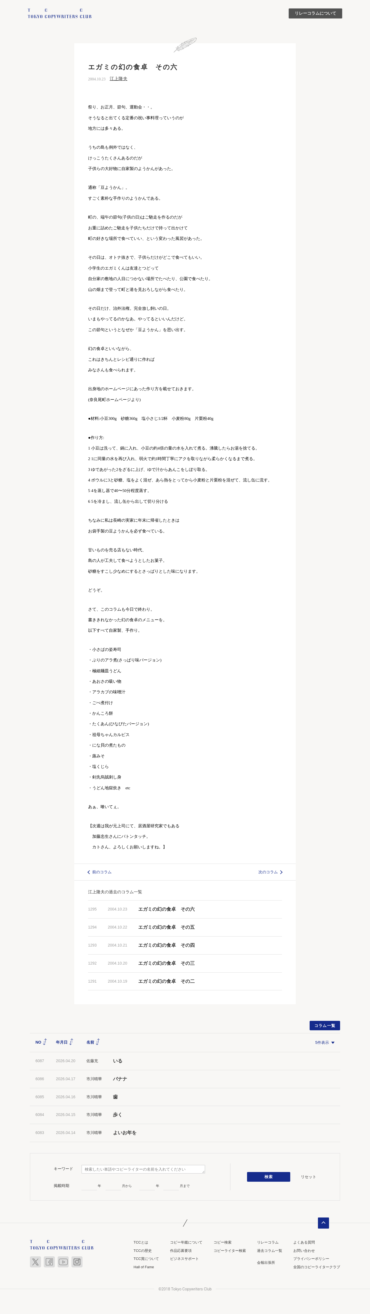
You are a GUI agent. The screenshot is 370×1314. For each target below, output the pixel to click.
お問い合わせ (304, 1251)
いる (117, 1061)
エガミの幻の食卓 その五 (166, 927)
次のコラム (268, 872)
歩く (117, 1114)
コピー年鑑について (186, 1242)
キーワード (63, 1169)
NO (41, 1042)
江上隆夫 (118, 78)
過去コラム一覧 (269, 1251)
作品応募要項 (181, 1251)
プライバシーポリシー (311, 1259)
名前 (93, 1042)
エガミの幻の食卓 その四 (166, 945)
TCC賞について (146, 1259)
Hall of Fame (143, 1267)
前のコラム (102, 872)
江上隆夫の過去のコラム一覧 (115, 891)
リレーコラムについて (315, 13)
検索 (268, 1177)
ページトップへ (323, 1223)
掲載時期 (61, 1186)
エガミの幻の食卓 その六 (166, 909)
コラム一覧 (325, 1025)
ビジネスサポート (184, 1259)
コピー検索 (223, 1242)
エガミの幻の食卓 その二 (166, 981)
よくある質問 (304, 1242)
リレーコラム (268, 1242)
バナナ (120, 1079)
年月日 (65, 1042)
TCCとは (140, 1242)
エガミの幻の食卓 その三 (166, 963)
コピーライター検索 (230, 1251)
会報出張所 (266, 1262)
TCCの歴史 (142, 1251)
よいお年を (125, 1132)
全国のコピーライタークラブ (316, 1267)
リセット (308, 1177)
